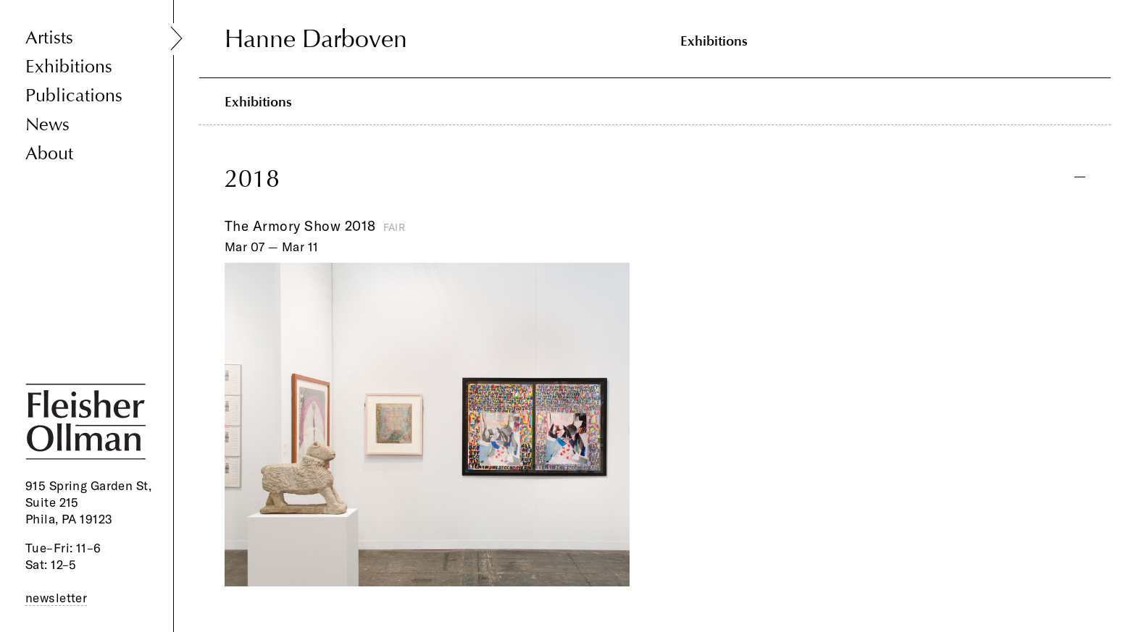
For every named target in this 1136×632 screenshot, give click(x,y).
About (49, 154)
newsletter (56, 597)
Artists (49, 38)
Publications (73, 96)
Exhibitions (68, 67)
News (47, 125)
